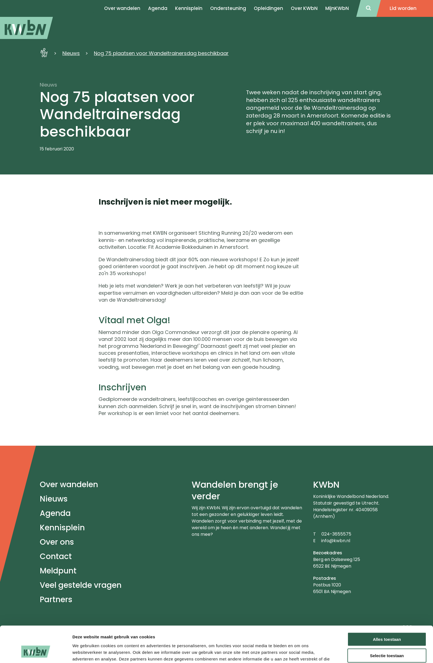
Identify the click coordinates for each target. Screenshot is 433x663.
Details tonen (298, 652)
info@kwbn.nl (335, 540)
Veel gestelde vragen (81, 585)
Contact (56, 556)
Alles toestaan (387, 607)
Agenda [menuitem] (157, 8)
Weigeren (386, 640)
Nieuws (71, 53)
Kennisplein (188, 8)
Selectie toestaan (387, 624)
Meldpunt (58, 570)
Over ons (57, 542)
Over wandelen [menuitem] (122, 8)
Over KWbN (304, 8)
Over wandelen (69, 484)
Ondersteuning (228, 8)
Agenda (55, 513)
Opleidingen (268, 8)
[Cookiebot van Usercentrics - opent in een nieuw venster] (36, 652)
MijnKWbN (337, 8)
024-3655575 (336, 534)
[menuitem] (26, 28)
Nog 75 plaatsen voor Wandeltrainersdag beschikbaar (161, 53)
